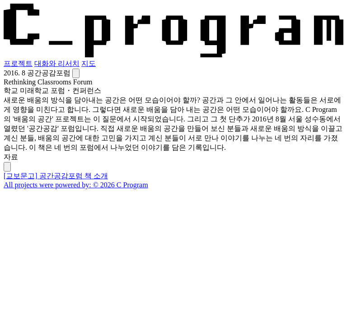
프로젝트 (18, 63)
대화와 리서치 (57, 63)
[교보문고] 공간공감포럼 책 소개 (56, 176)
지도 (88, 63)
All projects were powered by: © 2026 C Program (76, 185)
